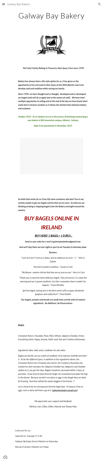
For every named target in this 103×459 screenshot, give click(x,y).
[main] (51, 15)
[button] (3, 4)
